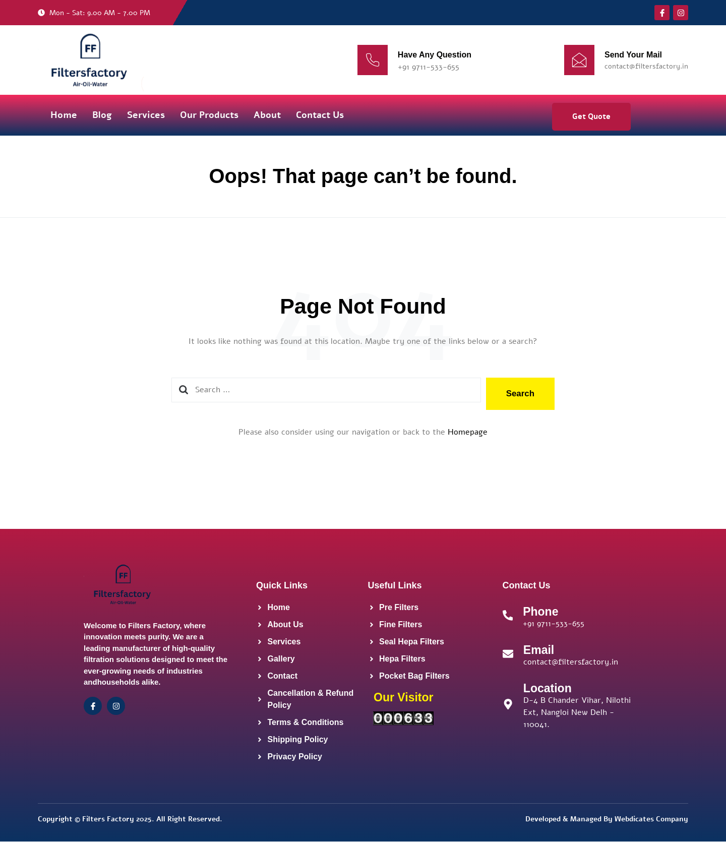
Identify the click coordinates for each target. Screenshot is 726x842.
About (267, 115)
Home (63, 115)
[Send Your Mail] (579, 60)
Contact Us (320, 115)
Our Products (209, 115)
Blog (102, 115)
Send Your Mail (633, 54)
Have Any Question (434, 54)
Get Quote (591, 116)
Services (146, 115)
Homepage (468, 432)
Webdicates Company (651, 819)
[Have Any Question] (372, 60)
